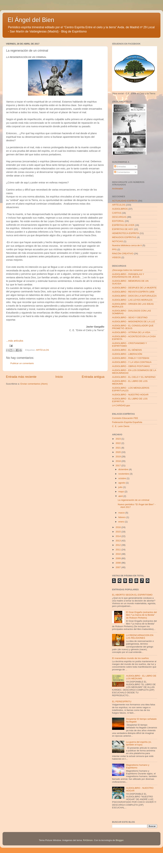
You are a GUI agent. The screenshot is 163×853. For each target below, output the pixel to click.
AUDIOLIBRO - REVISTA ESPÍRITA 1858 (133, 291)
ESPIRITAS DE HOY (122, 229)
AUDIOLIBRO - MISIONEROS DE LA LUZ (133, 321)
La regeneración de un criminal (133, 500)
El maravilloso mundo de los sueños (130, 658)
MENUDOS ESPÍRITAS (124, 237)
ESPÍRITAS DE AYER (123, 225)
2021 (118, 447)
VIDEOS (116, 257)
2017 (118, 465)
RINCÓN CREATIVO (122, 253)
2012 (118, 545)
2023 (118, 438)
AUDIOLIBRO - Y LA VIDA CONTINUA (131, 362)
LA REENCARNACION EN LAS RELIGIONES (139, 636)
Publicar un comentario (22, 363)
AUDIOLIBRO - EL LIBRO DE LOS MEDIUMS (141, 677)
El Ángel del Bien (31, 19)
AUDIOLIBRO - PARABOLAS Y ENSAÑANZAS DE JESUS (128, 275)
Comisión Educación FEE (125, 418)
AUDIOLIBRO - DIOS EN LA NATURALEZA (134, 296)
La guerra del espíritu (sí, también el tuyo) (138, 743)
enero (121, 521)
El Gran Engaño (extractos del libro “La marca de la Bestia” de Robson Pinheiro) (141, 615)
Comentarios (122, 172)
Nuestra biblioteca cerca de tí (127, 245)
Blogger (119, 840)
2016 (118, 527)
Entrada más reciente (21, 376)
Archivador (117, 188)
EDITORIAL (118, 221)
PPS (114, 249)
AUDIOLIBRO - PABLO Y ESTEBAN (130, 358)
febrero (122, 517)
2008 (118, 563)
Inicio (59, 376)
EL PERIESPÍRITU (121, 701)
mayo (121, 491)
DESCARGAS (119, 217)
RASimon (88, 840)
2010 (118, 554)
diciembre (123, 469)
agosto (122, 482)
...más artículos (14, 340)
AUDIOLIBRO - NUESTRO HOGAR (130, 394)
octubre (122, 478)
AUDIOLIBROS (120, 209)
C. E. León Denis (120, 426)
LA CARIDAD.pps (121, 405)
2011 (118, 549)
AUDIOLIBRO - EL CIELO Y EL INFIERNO (134, 377)
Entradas (120, 166)
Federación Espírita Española (127, 422)
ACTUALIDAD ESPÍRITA (125, 200)
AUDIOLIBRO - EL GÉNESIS (127, 350)
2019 (118, 456)
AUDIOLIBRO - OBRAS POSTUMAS (131, 366)
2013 (118, 540)
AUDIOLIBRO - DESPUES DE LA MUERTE (134, 287)
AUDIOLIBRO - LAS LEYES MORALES (132, 300)
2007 (118, 567)
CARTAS (116, 213)
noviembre (124, 474)
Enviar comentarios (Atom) (34, 384)
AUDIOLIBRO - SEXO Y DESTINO (130, 317)
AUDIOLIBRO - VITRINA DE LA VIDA (131, 332)
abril (120, 496)
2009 (118, 558)
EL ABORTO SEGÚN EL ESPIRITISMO (132, 594)
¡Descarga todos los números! (127, 270)
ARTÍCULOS (42, 350)
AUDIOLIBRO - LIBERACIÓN (127, 354)
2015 (118, 531)
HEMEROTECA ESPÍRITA (125, 233)
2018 (118, 461)
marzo (121, 512)
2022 (118, 443)
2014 (118, 536)
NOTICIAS (117, 241)
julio (120, 487)
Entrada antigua (93, 376)
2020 (118, 452)
